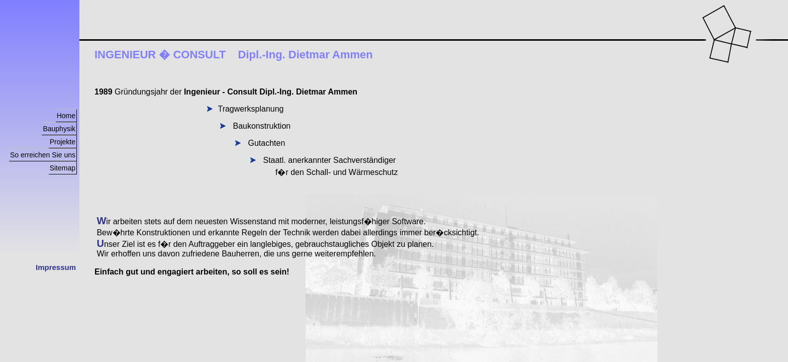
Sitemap (62, 168)
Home (66, 116)
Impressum (56, 267)
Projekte (62, 142)
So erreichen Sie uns (42, 155)
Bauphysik (59, 129)
